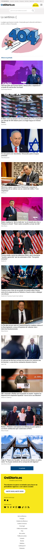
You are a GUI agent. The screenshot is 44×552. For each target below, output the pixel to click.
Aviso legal (22, 526)
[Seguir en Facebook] (10, 507)
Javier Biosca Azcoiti (6, 464)
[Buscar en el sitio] (20, 10)
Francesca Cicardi (11, 296)
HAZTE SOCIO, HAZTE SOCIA (14, 491)
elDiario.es (3, 192)
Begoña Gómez (31, 1)
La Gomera (37, 1)
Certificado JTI (22, 545)
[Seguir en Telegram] (13, 507)
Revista (22, 541)
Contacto (22, 538)
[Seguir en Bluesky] (5, 507)
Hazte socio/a (35, 5)
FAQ (22, 531)
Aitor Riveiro (4, 226)
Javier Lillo (3, 364)
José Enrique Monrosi (6, 89)
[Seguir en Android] (5, 500)
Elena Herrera (4, 331)
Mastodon (22, 548)
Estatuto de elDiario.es (22, 521)
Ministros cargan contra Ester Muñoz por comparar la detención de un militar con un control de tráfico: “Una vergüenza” (20, 189)
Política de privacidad (22, 528)
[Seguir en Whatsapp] (26, 507)
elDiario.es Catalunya (6, 397)
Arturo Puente (4, 430)
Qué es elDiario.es (22, 516)
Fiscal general (21, 1)
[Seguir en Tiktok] (23, 507)
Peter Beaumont (5, 157)
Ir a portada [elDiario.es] (22, 468)
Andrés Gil (3, 261)
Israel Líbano (17, 1)
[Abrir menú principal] (41, 5)
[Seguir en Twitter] (8, 507)
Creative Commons (22, 523)
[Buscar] (33, 10)
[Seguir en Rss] (28, 507)
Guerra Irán (12, 1)
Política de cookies (22, 536)
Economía (3, 124)
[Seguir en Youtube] (19, 507)
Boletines (22, 543)
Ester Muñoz (27, 1)
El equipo (22, 518)
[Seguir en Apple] (7, 500)
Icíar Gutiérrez (19, 296)
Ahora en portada (6, 58)
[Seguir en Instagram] (16, 507)
